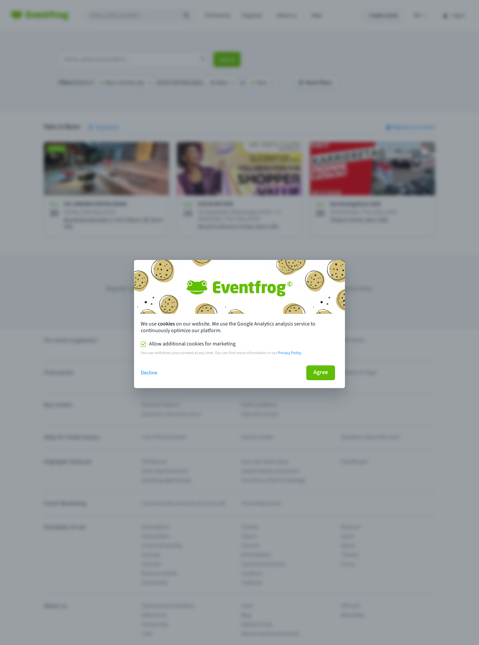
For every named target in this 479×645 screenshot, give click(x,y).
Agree (320, 372)
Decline (149, 372)
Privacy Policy (289, 353)
